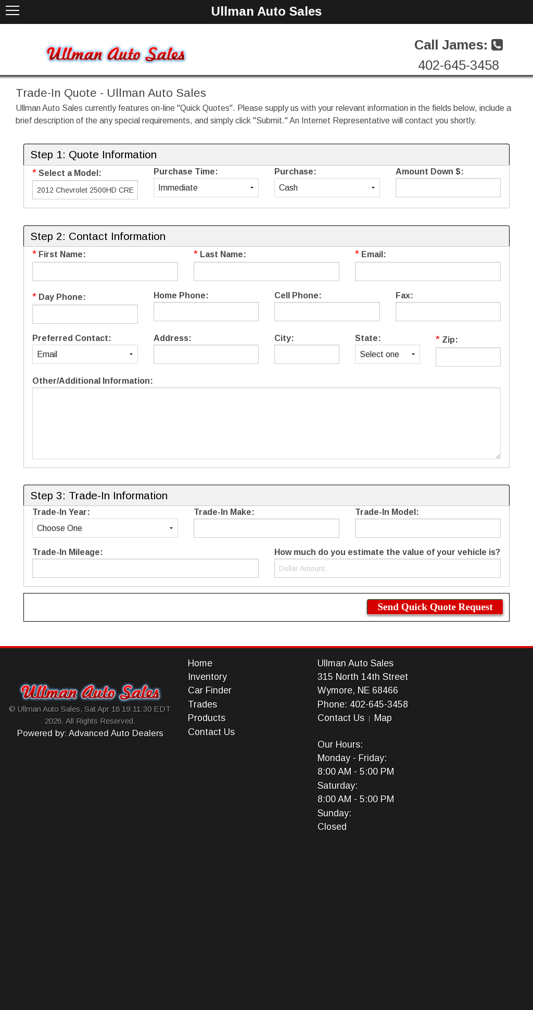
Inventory (207, 677)
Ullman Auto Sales (356, 663)
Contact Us (211, 732)
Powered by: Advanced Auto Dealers (90, 733)
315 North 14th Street (363, 677)
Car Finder (210, 690)
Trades (202, 704)
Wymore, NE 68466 (358, 690)
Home (200, 663)
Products (206, 718)
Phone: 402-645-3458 (363, 704)
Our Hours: (340, 744)
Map (383, 718)
